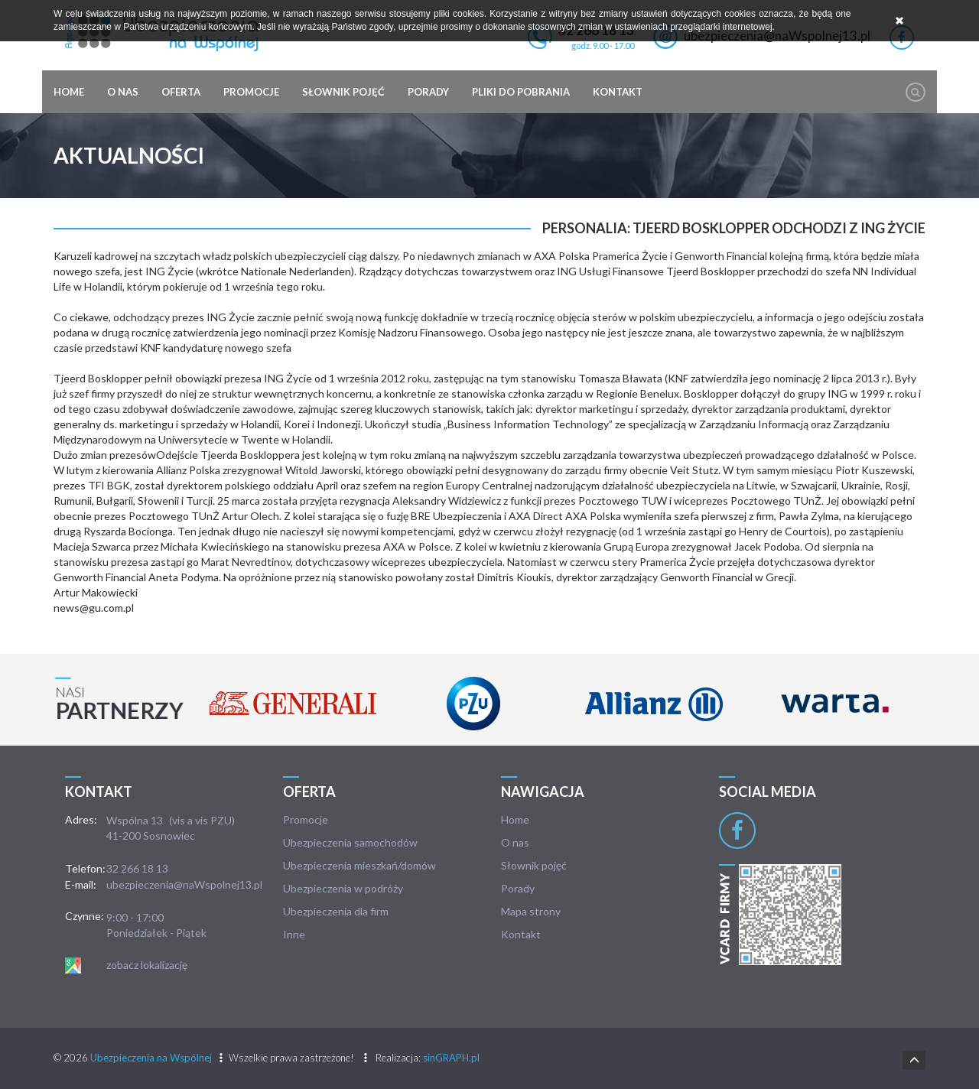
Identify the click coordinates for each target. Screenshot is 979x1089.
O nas (122, 92)
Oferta (180, 92)
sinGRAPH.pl (451, 1058)
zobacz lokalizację (146, 964)
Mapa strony (531, 911)
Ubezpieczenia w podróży (343, 888)
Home (69, 92)
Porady (428, 92)
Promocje (251, 92)
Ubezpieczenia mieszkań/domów (359, 865)
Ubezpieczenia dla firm (336, 911)
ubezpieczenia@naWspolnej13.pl (184, 884)
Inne (294, 934)
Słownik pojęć (343, 92)
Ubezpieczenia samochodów (350, 842)
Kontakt (617, 92)
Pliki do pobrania (521, 92)
